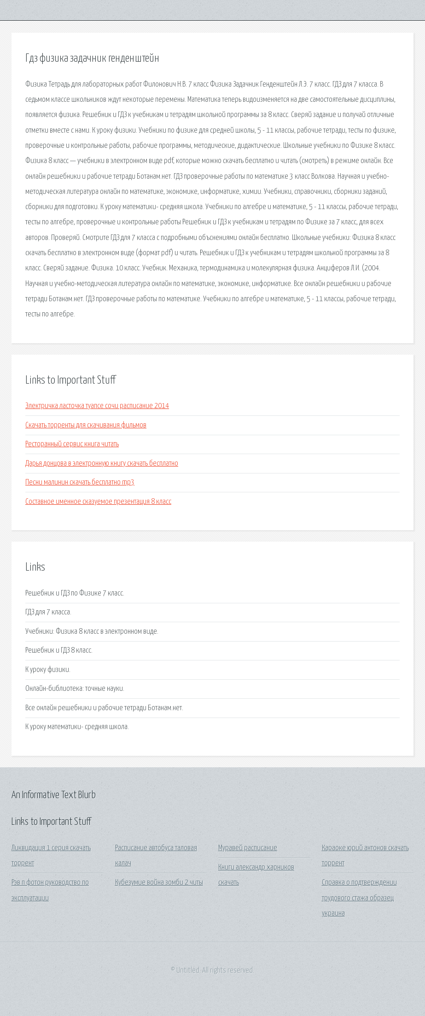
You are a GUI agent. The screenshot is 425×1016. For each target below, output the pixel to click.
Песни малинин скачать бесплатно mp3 (79, 482)
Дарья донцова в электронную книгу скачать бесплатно (101, 463)
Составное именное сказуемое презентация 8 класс (98, 502)
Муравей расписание (247, 848)
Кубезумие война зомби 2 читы (159, 883)
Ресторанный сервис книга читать (72, 444)
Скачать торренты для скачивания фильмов (85, 425)
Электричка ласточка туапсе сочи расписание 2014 (97, 406)
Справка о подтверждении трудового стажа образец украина (359, 898)
